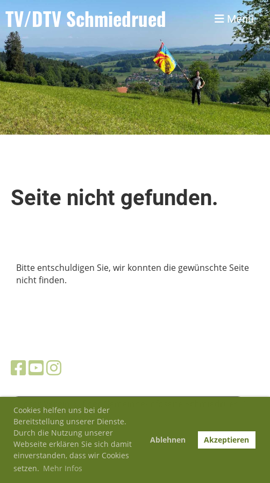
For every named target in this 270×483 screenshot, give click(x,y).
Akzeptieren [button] (226, 440)
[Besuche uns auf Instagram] (53, 367)
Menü (234, 18)
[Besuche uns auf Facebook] (18, 367)
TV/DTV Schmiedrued (85, 18)
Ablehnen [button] (168, 440)
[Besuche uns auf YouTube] (36, 367)
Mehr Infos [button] (62, 468)
